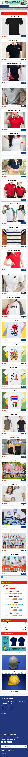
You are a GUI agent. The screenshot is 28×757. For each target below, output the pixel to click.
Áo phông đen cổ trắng (14, 40)
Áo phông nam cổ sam (14, 86)
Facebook (4, 753)
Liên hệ (5, 36)
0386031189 (8, 610)
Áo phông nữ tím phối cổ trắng (14, 157)
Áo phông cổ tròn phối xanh (14, 203)
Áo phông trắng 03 (14, 344)
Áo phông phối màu (14, 437)
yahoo (14, 593)
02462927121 (8, 604)
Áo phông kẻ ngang (14, 227)
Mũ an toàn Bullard (14, 691)
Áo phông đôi (14, 484)
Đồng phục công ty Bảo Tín (14, 652)
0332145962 (8, 599)
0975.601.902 (10, 586)
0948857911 (8, 615)
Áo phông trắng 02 (14, 367)
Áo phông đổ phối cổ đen (14, 180)
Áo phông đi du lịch (14, 554)
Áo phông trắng (14, 507)
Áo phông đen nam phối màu (14, 63)
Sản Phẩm (9, 8)
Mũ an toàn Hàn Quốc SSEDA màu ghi (14, 672)
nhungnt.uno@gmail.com (8, 707)
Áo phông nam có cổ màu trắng (14, 274)
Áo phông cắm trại (14, 461)
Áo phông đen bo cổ (14, 16)
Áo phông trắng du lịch (14, 390)
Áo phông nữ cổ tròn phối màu (14, 297)
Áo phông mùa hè (17, 8)
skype (20, 593)
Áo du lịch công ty (14, 531)
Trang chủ (3, 8)
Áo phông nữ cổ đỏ (14, 133)
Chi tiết (23, 36)
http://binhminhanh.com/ (8, 708)
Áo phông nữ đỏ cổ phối (14, 110)
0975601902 (8, 593)
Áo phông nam (14, 414)
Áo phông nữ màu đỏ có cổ (14, 250)
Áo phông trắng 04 (14, 320)
